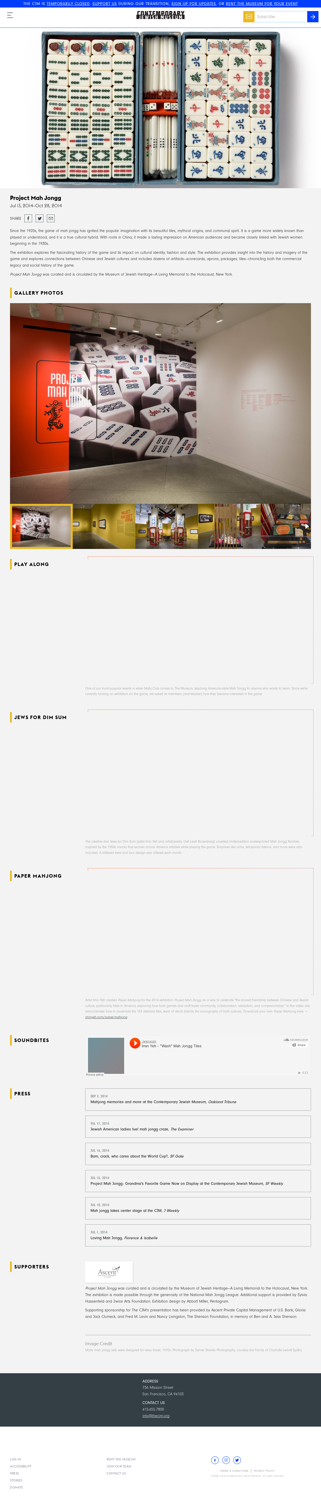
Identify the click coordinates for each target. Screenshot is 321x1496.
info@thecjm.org (156, 1416)
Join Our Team (119, 1466)
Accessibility (21, 1466)
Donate (16, 1487)
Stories (16, 1480)
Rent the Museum (121, 1459)
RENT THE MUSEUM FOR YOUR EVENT (262, 4)
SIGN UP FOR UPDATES (194, 4)
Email (247, 14)
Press (14, 1473)
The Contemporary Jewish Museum (158, 11)
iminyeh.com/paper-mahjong (106, 1017)
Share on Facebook (28, 219)
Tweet (39, 217)
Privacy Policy (264, 1470)
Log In (15, 1459)
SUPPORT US (105, 4)
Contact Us (116, 1473)
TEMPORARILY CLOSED (68, 4)
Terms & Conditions (234, 1470)
